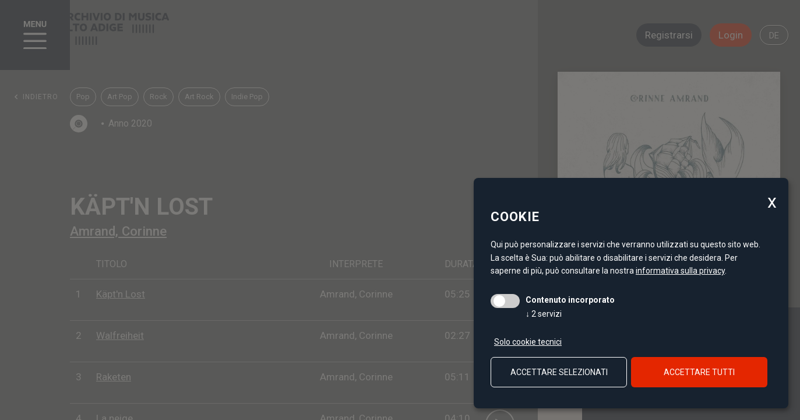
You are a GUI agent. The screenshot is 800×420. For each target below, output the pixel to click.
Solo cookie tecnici (528, 341)
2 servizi (544, 313)
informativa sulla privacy (680, 270)
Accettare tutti (699, 372)
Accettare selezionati (559, 372)
